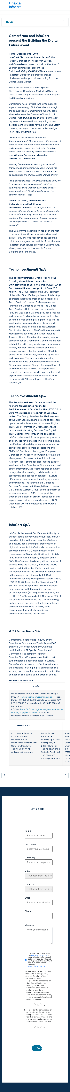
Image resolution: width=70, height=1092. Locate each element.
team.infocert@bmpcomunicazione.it (37, 697)
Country (29, 884)
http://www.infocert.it (30, 712)
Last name (30, 844)
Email (27, 898)
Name (28, 831)
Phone (28, 911)
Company (30, 858)
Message (29, 925)
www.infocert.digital (36, 966)
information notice (39, 955)
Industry (29, 871)
